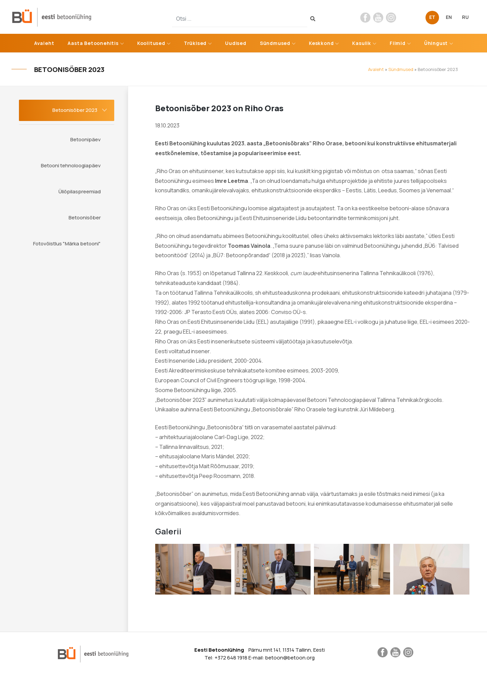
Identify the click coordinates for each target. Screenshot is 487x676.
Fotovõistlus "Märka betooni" (67, 243)
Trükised (195, 43)
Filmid (398, 43)
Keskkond (321, 43)
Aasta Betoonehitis (93, 43)
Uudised (235, 43)
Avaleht (44, 43)
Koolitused (151, 43)
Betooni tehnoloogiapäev (71, 165)
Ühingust (436, 43)
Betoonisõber (85, 217)
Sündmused (275, 43)
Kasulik (361, 43)
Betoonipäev (85, 139)
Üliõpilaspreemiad (79, 191)
